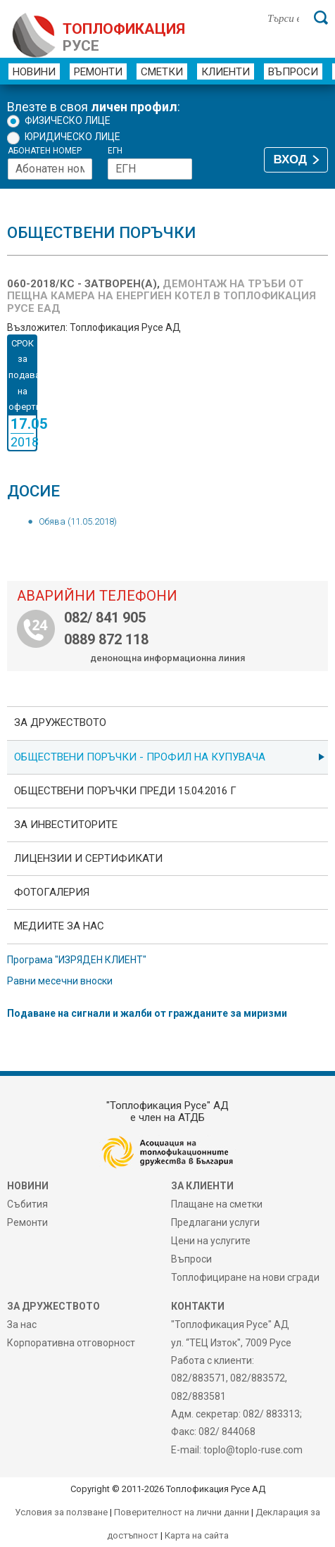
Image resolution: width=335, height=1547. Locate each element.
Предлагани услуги (215, 1222)
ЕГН (115, 151)
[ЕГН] (150, 169)
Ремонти (98, 71)
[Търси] (321, 18)
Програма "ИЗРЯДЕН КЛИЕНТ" (76, 959)
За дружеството (60, 722)
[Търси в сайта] (283, 17)
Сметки (162, 71)
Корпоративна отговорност (71, 1342)
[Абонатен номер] (50, 169)
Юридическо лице (72, 136)
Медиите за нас (59, 926)
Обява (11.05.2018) (78, 521)
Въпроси (293, 71)
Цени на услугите (211, 1240)
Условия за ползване (61, 1512)
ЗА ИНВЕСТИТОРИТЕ (66, 824)
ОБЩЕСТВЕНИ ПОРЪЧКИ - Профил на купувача (139, 757)
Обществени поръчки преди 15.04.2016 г (125, 790)
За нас (22, 1324)
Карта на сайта (197, 1535)
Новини (34, 71)
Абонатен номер (45, 151)
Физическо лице (67, 120)
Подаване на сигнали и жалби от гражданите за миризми (147, 1013)
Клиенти (225, 71)
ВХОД (290, 159)
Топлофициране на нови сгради (245, 1277)
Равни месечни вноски (60, 981)
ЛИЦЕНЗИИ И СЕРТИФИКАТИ (88, 858)
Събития (27, 1204)
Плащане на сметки (217, 1204)
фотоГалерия (51, 892)
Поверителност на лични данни (181, 1512)
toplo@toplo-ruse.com (253, 1449)
